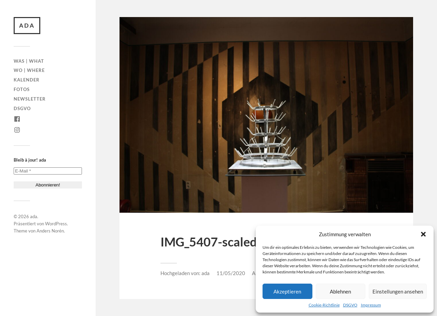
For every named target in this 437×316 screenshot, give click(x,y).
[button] (423, 234)
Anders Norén (50, 231)
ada (27, 25)
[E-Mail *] (48, 171)
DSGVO (350, 304)
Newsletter (30, 99)
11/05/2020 (230, 273)
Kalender (27, 79)
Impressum (371, 304)
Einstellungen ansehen (397, 291)
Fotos (22, 89)
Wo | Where (29, 70)
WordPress (56, 223)
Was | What (29, 61)
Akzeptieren (287, 291)
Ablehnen (340, 291)
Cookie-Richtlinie (324, 304)
